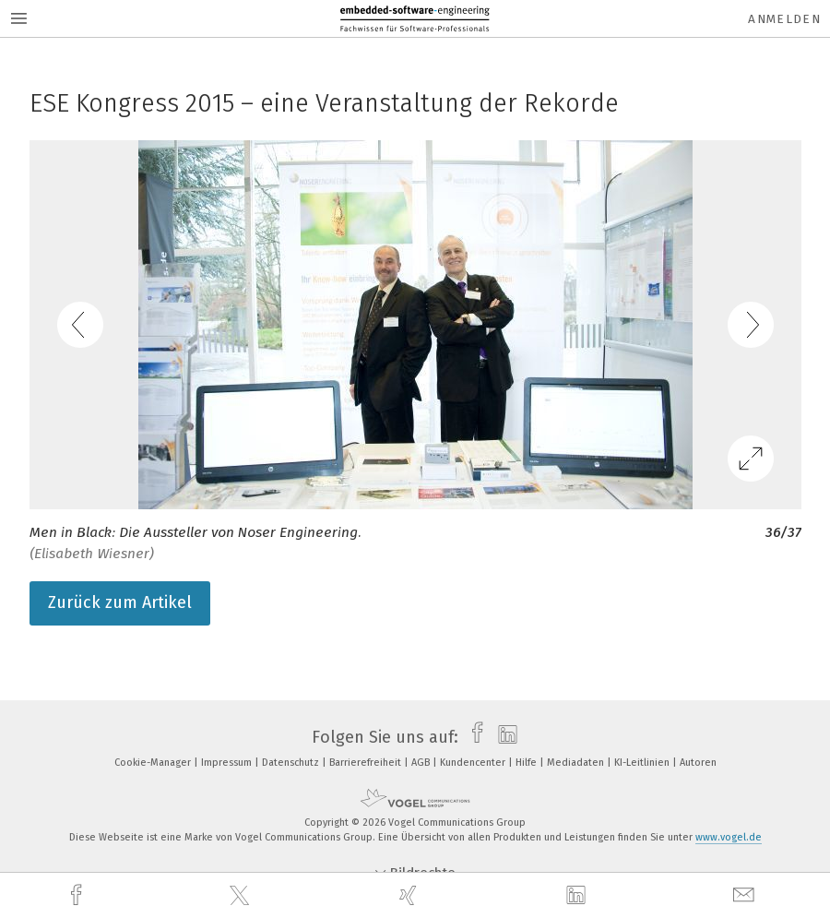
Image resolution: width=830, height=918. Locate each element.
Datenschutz (292, 763)
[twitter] (241, 896)
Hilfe (528, 763)
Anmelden (784, 19)
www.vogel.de (728, 837)
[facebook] (78, 895)
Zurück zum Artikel (120, 602)
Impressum (228, 763)
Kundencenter (474, 763)
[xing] (410, 895)
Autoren (698, 763)
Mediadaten (577, 763)
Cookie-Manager (154, 763)
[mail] (746, 895)
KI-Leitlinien (643, 763)
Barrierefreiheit (366, 763)
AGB (422, 763)
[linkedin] (578, 896)
